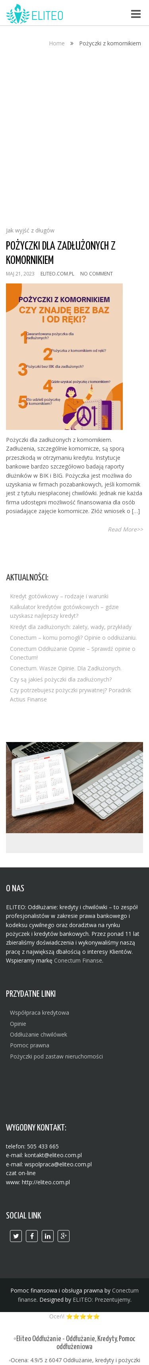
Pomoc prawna (29, 1045)
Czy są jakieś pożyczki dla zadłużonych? (61, 679)
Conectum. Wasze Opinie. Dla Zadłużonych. (66, 668)
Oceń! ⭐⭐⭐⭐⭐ (74, 1316)
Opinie (18, 1023)
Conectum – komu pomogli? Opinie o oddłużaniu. (73, 637)
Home (57, 43)
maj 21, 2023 (20, 273)
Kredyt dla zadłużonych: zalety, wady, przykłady (71, 627)
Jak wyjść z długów (30, 230)
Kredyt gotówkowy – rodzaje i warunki (59, 596)
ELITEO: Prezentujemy (101, 1299)
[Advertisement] (74, 139)
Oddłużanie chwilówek (38, 1034)
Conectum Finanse (78, 960)
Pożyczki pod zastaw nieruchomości (56, 1056)
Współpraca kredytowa (39, 1012)
